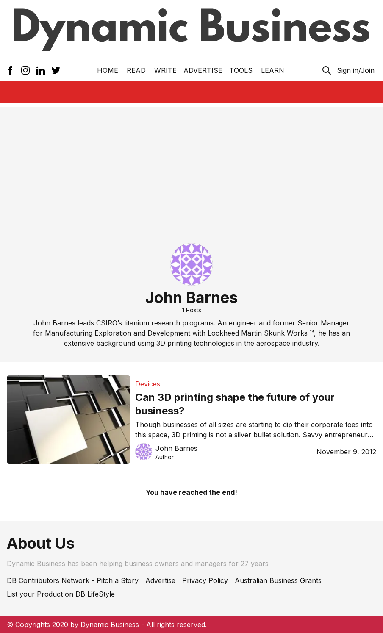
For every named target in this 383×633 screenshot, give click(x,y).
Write (165, 70)
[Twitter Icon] (56, 70)
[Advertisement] (191, 166)
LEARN (272, 70)
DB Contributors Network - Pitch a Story (73, 580)
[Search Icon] (327, 70)
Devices (147, 384)
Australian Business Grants (278, 580)
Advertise (202, 70)
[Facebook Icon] (10, 70)
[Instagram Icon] (25, 70)
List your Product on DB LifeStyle (61, 594)
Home (107, 70)
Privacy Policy (205, 580)
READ (136, 70)
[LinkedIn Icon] (40, 70)
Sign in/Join (356, 70)
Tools (241, 70)
